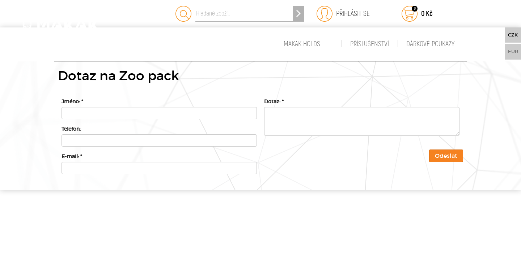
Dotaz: (274, 101)
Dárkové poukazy (430, 43)
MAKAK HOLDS (302, 43)
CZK (513, 35)
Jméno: (72, 101)
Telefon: (71, 129)
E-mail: (72, 156)
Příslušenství (369, 43)
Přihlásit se (351, 13)
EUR (513, 51)
